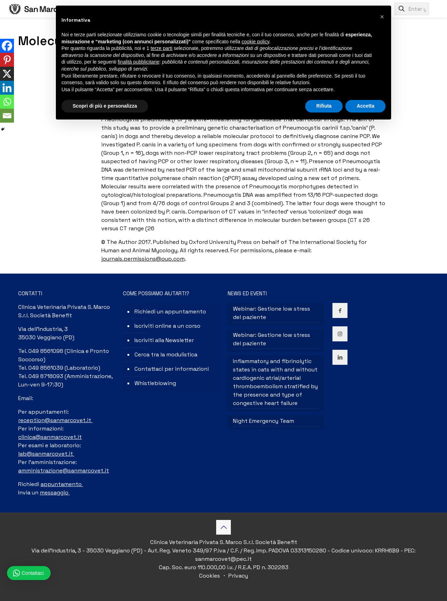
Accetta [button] (365, 106)
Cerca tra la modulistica (165, 354)
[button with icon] (339, 310)
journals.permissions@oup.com (143, 258)
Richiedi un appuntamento (170, 311)
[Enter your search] (411, 8)
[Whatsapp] (7, 102)
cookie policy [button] (255, 41)
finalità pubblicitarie (138, 62)
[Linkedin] (7, 88)
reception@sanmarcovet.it (55, 420)
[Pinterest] (7, 60)
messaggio (55, 492)
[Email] (7, 116)
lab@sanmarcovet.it (46, 453)
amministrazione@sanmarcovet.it (63, 470)
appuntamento (62, 484)
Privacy (237, 575)
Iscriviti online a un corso (167, 326)
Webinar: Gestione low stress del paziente (271, 313)
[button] (382, 16)
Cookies (210, 575)
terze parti (161, 48)
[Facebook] (7, 46)
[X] (7, 74)
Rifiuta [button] (324, 106)
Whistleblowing (155, 383)
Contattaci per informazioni (171, 368)
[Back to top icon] (223, 527)
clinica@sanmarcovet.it (50, 437)
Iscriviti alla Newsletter (164, 340)
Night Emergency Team (263, 421)
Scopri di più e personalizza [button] (105, 106)
